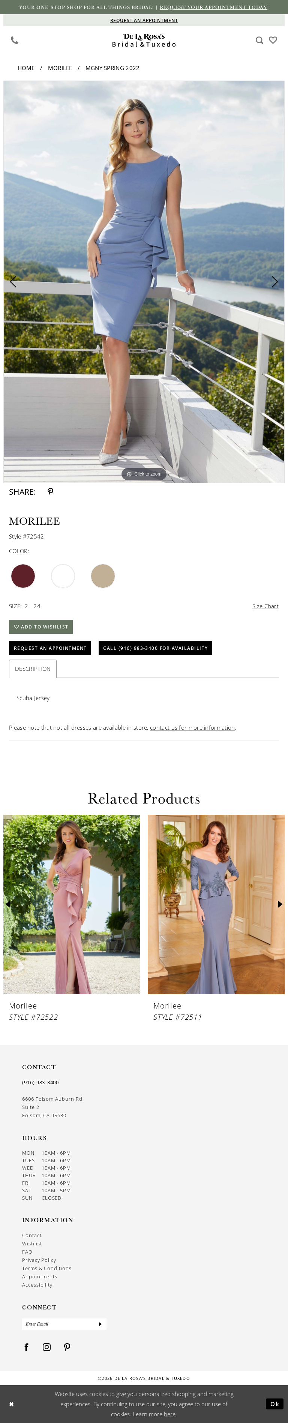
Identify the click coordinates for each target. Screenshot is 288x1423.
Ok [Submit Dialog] (275, 1404)
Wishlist (32, 1243)
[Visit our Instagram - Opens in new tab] (46, 1347)
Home (26, 68)
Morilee (60, 68)
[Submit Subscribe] (100, 1324)
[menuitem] (14, 40)
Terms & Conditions (47, 1268)
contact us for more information (192, 727)
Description (33, 668)
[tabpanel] (144, 282)
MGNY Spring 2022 (113, 68)
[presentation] (71, 904)
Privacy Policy (39, 1260)
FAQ (27, 1251)
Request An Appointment (50, 648)
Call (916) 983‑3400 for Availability (155, 648)
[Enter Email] (64, 1324)
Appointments (39, 1276)
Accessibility (37, 1284)
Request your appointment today (213, 7)
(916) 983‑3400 (40, 1082)
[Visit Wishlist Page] (273, 40)
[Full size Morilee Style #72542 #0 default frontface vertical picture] (144, 282)
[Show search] (259, 40)
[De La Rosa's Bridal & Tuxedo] (144, 40)
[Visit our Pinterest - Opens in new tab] (67, 1347)
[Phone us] (14, 40)
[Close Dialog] (11, 1404)
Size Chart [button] (265, 606)
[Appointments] (144, 20)
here (170, 1414)
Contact (32, 1235)
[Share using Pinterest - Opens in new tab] (50, 492)
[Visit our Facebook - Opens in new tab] (26, 1347)
